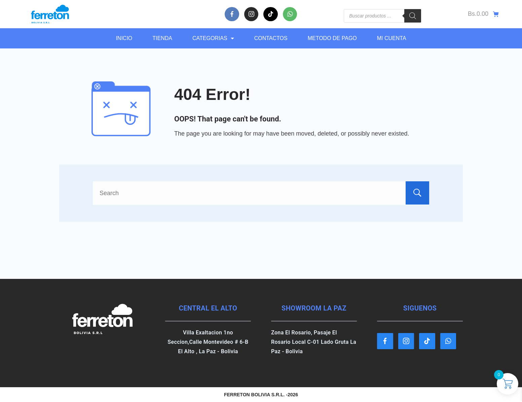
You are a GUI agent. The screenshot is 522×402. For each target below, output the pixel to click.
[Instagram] (251, 14)
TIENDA (162, 38)
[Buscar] (412, 16)
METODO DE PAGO (332, 38)
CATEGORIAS (213, 38)
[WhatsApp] (290, 14)
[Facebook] (232, 14)
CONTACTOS (271, 38)
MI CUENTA (391, 38)
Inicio (124, 38)
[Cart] (483, 14)
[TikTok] (270, 14)
